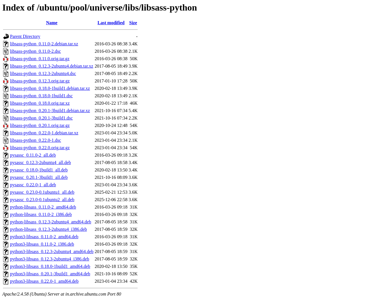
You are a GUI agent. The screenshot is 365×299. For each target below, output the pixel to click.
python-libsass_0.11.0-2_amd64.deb (43, 207)
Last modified (111, 22)
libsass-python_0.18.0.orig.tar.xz (40, 103)
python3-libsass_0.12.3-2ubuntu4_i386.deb (49, 258)
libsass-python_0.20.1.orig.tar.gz (40, 125)
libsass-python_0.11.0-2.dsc (35, 51)
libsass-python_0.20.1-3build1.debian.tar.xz (50, 110)
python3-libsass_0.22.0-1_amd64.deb (44, 281)
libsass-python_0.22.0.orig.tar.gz (40, 147)
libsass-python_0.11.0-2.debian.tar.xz (44, 43)
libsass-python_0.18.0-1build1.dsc (41, 95)
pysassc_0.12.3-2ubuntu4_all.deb (40, 162)
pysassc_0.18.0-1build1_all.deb (39, 169)
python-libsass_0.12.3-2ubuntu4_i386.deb (48, 229)
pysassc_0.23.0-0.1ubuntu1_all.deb (42, 192)
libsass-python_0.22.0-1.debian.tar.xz (44, 132)
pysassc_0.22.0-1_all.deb (33, 184)
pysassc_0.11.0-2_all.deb (33, 155)
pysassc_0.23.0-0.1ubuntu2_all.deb (42, 199)
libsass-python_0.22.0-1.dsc (35, 140)
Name (51, 22)
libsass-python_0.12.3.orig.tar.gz (40, 80)
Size (133, 22)
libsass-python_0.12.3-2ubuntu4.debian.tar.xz (51, 66)
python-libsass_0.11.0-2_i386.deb (41, 214)
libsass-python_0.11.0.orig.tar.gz (40, 58)
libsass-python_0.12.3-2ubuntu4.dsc (43, 73)
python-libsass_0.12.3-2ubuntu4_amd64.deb (50, 221)
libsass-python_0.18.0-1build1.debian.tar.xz (50, 88)
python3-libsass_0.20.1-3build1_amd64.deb (50, 273)
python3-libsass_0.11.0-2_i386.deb (42, 244)
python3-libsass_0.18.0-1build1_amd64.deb (50, 266)
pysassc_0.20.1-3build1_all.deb (39, 177)
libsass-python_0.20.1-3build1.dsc (41, 118)
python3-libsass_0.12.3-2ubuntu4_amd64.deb (52, 251)
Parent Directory (25, 36)
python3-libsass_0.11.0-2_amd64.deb (44, 236)
